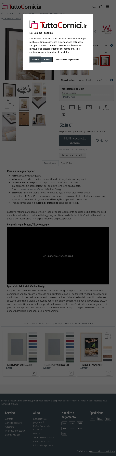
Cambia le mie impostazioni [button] (67, 59)
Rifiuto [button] (47, 59)
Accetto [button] (35, 59)
